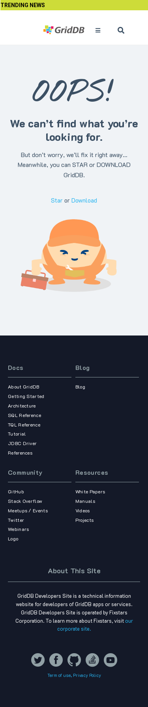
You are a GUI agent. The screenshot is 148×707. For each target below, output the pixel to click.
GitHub (16, 491)
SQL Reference (24, 415)
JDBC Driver (22, 443)
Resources (92, 472)
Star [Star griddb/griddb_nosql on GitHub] (57, 200)
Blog (82, 367)
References (20, 452)
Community (25, 472)
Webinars (18, 529)
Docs (16, 367)
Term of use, (60, 675)
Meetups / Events (28, 510)
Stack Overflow (25, 501)
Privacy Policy (87, 675)
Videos (82, 510)
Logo (13, 538)
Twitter (16, 520)
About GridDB (23, 386)
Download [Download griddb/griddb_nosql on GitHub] (84, 200)
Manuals (85, 501)
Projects (84, 520)
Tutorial (17, 433)
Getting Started (26, 396)
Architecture (22, 405)
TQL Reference (24, 424)
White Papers (90, 491)
